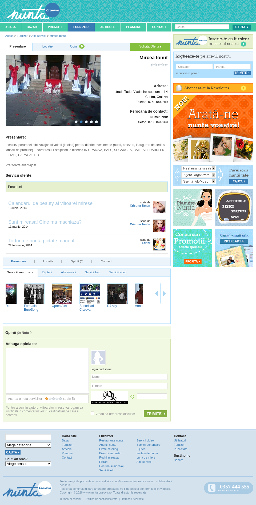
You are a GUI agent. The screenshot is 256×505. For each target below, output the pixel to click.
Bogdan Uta (16, 306)
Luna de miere (146, 457)
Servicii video (117, 272)
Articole (107, 27)
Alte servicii (38, 35)
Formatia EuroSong (71, 307)
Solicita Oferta (150, 46)
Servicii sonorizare (20, 272)
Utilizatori (180, 440)
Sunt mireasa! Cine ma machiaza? (45, 222)
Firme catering (108, 449)
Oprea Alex (99, 306)
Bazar (32, 27)
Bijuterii (47, 272)
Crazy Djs (43, 306)
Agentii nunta (107, 444)
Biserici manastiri (110, 453)
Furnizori (81, 27)
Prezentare (18, 261)
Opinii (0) (77, 261)
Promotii (55, 27)
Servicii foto (92, 272)
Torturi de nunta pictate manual (41, 240)
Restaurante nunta (111, 440)
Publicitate (180, 449)
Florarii (103, 461)
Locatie (48, 261)
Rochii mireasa (109, 457)
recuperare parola (187, 73)
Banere (178, 459)
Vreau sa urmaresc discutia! (113, 414)
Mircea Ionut (58, 35)
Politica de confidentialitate (101, 499)
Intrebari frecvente (133, 499)
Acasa (10, 27)
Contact (159, 27)
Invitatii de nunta (147, 453)
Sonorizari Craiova (126, 307)
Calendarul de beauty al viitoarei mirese (50, 203)
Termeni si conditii (70, 499)
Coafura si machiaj (111, 466)
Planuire (133, 27)
